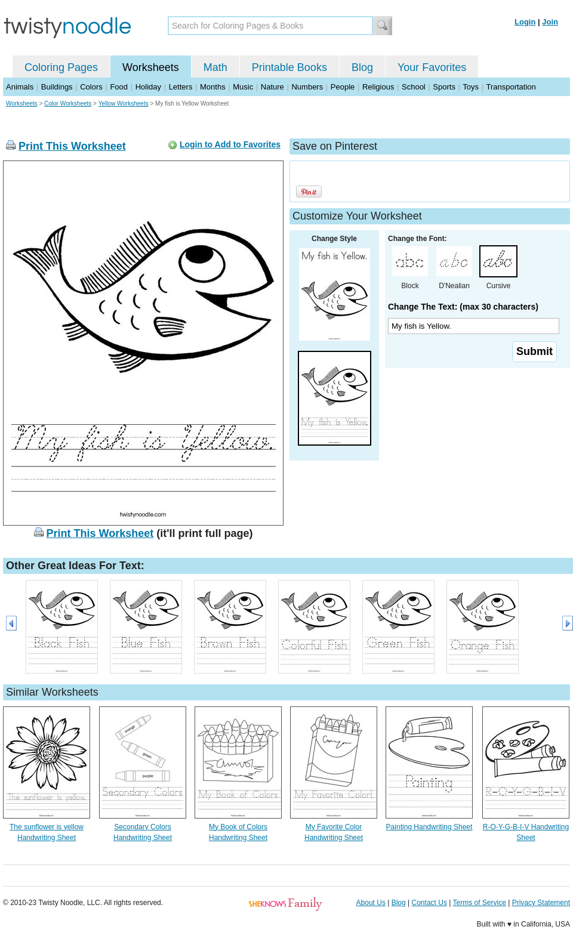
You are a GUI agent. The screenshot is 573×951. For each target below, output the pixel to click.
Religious (378, 86)
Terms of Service (479, 902)
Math (215, 67)
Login (525, 21)
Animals (19, 86)
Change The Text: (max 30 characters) (463, 306)
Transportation (510, 86)
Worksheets (150, 67)
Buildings (57, 86)
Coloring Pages (61, 67)
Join (550, 21)
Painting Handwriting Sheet (429, 827)
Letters (181, 86)
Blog (362, 67)
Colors (91, 86)
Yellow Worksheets (123, 103)
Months (213, 86)
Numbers (307, 86)
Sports (444, 86)
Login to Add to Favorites (230, 144)
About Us (371, 902)
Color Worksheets (67, 103)
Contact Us (429, 902)
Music (243, 86)
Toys (471, 86)
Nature (272, 86)
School (414, 86)
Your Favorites (432, 67)
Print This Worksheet (72, 146)
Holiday (148, 86)
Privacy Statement (541, 902)
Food (119, 86)
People (343, 86)
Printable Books (289, 67)
